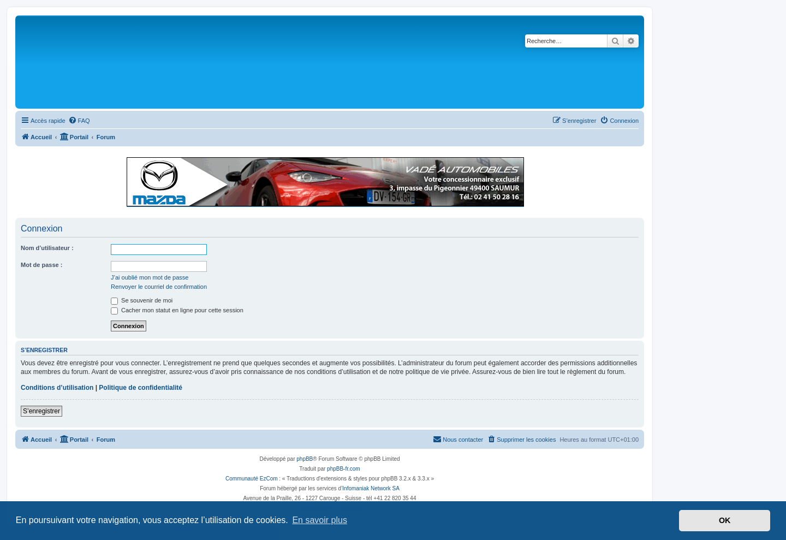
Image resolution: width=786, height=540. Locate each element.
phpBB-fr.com (343, 469)
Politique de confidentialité (140, 387)
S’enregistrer (41, 411)
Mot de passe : (41, 265)
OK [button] (725, 520)
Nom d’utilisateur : (47, 248)
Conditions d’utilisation (57, 387)
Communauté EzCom (251, 479)
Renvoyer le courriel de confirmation (159, 286)
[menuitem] (79, 120)
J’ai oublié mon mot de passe (149, 277)
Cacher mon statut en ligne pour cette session (177, 310)
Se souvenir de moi (141, 300)
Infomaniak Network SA (371, 488)
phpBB (304, 459)
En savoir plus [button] (319, 520)
